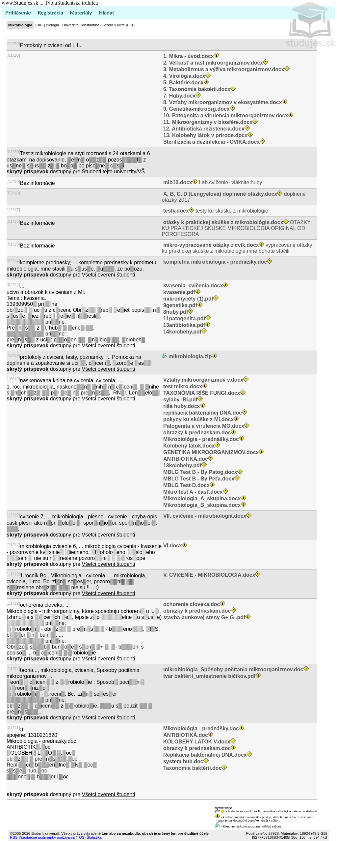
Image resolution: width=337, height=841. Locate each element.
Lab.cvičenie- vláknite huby (212, 182)
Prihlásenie (18, 12)
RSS (13, 837)
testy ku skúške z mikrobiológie (215, 211)
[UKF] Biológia (47, 25)
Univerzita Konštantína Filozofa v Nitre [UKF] (98, 25)
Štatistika (94, 837)
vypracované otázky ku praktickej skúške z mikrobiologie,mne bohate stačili (237, 248)
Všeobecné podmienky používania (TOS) (52, 837)
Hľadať (106, 12)
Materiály (81, 12)
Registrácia (50, 12)
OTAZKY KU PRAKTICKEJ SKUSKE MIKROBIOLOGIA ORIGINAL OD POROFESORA (236, 228)
